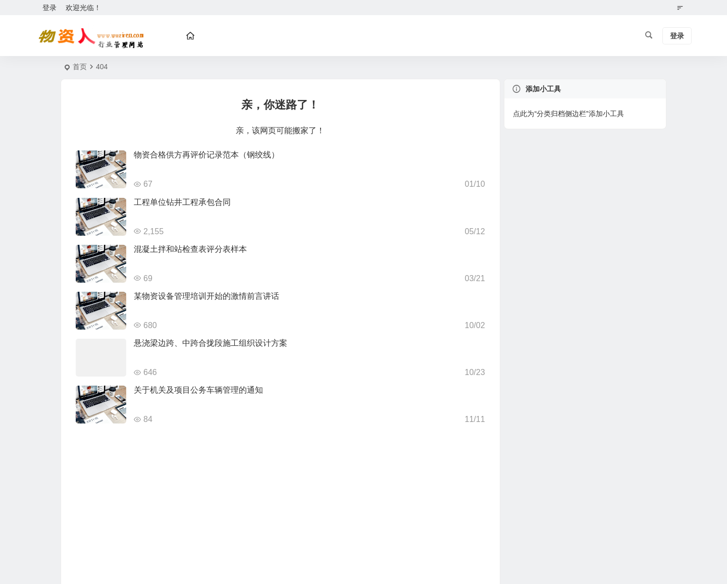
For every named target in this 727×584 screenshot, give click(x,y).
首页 (80, 67)
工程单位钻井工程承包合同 (182, 202)
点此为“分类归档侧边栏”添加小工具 (568, 114)
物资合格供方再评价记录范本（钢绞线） (206, 154)
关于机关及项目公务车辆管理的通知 (198, 390)
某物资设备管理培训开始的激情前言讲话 (206, 296)
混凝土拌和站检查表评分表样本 (190, 249)
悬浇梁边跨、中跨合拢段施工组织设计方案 (210, 343)
